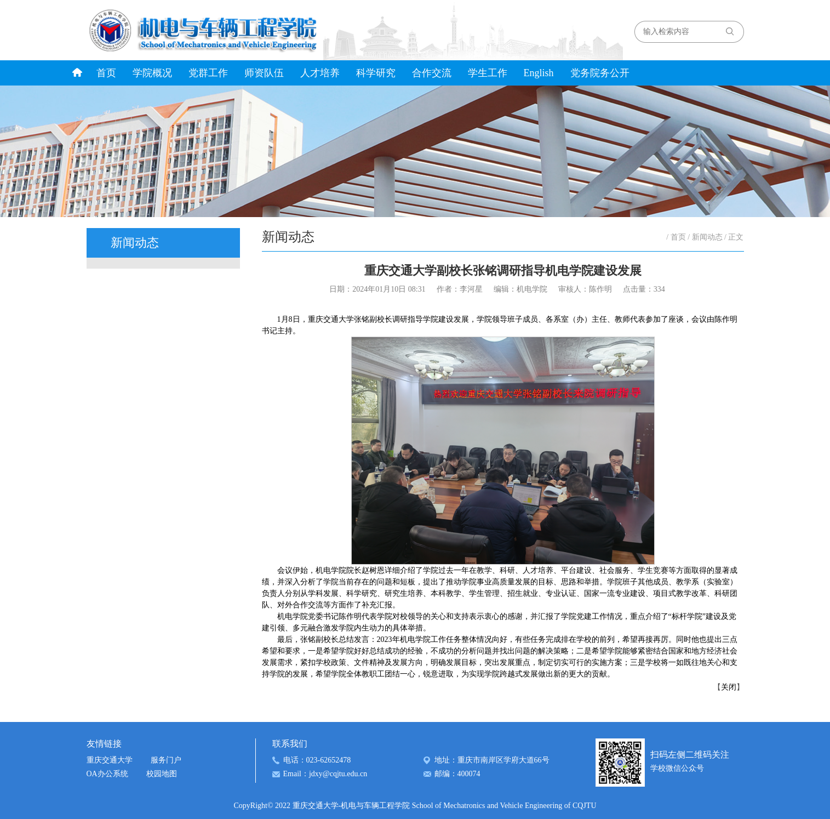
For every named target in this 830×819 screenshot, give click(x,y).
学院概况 (152, 72)
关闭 (728, 687)
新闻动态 (707, 237)
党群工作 (208, 72)
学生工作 (487, 72)
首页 (106, 72)
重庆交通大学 (110, 760)
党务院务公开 (599, 72)
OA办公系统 (107, 774)
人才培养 (320, 72)
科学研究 (376, 72)
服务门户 (166, 760)
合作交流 (431, 72)
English (539, 72)
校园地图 (161, 774)
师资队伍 (264, 72)
